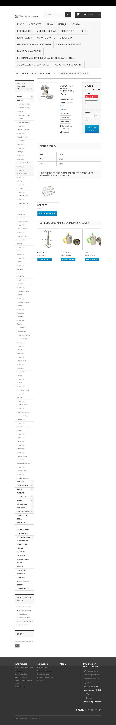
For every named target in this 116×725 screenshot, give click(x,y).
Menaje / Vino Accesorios (23, 340)
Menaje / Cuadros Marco (22, 201)
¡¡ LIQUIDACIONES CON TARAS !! (33, 64)
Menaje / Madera (21, 260)
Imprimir (66, 132)
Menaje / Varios (24, 335)
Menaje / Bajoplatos (21, 142)
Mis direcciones (43, 674)
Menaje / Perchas (21, 282)
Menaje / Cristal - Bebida (23, 109)
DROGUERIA (66, 37)
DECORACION (24, 30)
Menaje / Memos (21, 395)
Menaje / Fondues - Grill (22, 234)
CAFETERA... (66, 253)
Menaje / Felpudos (21, 366)
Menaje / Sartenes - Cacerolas (21, 437)
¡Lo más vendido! (21, 674)
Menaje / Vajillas (21, 373)
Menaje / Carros (21, 179)
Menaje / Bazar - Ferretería (23, 417)
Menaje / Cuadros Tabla (22, 403)
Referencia (64, 99)
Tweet (64, 110)
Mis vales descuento (44, 671)
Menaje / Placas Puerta (22, 454)
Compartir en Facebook (67, 127)
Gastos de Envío (25, 607)
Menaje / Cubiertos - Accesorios (21, 210)
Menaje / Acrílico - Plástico (23, 128)
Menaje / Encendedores (22, 227)
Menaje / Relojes (21, 322)
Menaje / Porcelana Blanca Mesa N (23, 302)
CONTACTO (35, 24)
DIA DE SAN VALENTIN (29, 51)
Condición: (64, 103)
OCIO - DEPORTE (46, 37)
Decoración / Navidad (69, 44)
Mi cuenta (42, 663)
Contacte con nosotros (23, 680)
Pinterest (65, 121)
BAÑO (49, 24)
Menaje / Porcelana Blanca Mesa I (23, 291)
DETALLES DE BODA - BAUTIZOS (34, 44)
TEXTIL (83, 30)
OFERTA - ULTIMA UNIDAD (23, 586)
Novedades (19, 671)
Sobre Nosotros (24, 618)
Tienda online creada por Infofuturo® (27, 718)
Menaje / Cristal (24, 104)
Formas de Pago (25, 610)
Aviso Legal (23, 614)
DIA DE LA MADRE (21, 564)
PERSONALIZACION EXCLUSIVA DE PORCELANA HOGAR (46, 57)
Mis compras (42, 668)
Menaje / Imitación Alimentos (21, 250)
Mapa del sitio (20, 686)
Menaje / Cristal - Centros (23, 117)
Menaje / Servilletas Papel (23, 388)
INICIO (20, 24)
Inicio (17, 683)
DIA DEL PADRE (23, 559)
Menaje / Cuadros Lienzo (22, 194)
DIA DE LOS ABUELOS (21, 572)
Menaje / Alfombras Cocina (23, 410)
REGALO (75, 24)
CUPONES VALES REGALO (68, 64)
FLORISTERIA (67, 30)
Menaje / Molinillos (21, 267)
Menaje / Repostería (21, 447)
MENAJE (62, 24)
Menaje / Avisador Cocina (22, 135)
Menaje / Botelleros (21, 157)
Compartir (65, 113)
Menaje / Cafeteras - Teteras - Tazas (22, 170)
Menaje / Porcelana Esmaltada (21, 313)
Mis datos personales (45, 677)
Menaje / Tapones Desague (23, 461)
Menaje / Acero (24, 122)
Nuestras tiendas (25, 625)
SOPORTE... (43, 205)
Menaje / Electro (21, 381)
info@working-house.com (92, 702)
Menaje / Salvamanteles (22, 329)
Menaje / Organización (21, 359)
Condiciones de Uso (26, 621)
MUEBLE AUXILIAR (46, 30)
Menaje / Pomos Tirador (22, 469)
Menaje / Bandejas (21, 150)
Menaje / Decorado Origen (23, 219)
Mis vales (40, 680)
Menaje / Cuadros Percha (22, 476)
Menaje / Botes (24, 163)
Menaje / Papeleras (21, 274)
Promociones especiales (24, 668)
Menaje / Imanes (21, 241)
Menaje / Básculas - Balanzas (21, 349)
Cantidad (88, 112)
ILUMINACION (24, 37)
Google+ (65, 117)
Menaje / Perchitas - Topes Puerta (23, 426)
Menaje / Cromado (21, 186)
